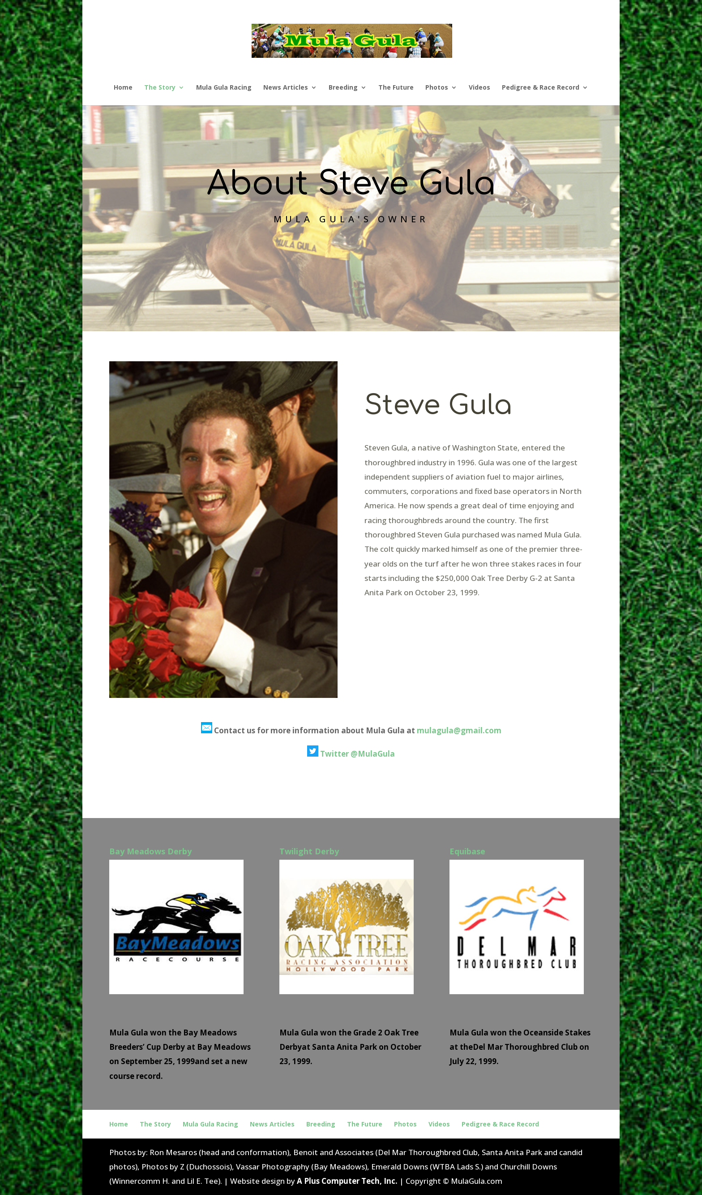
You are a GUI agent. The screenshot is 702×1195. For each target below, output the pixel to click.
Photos (436, 87)
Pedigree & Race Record (540, 87)
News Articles (285, 87)
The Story (160, 87)
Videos (479, 87)
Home (123, 87)
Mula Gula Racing (224, 87)
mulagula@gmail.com (459, 730)
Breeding (343, 87)
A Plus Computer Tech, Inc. (347, 1181)
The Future (396, 87)
